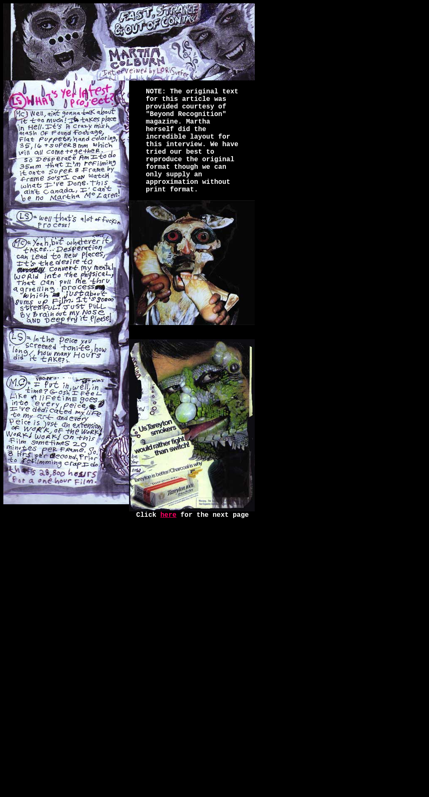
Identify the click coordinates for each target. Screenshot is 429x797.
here (168, 515)
